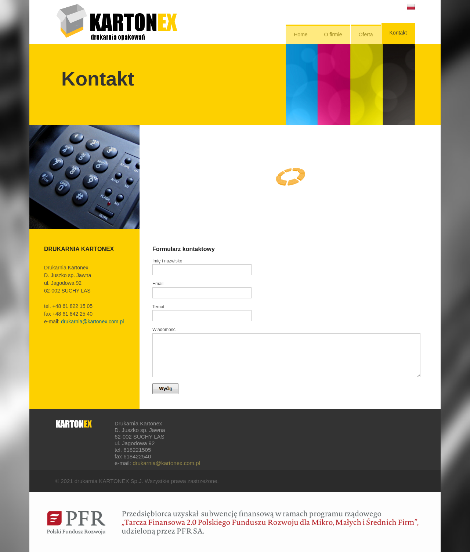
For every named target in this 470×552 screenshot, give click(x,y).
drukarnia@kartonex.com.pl (92, 321)
